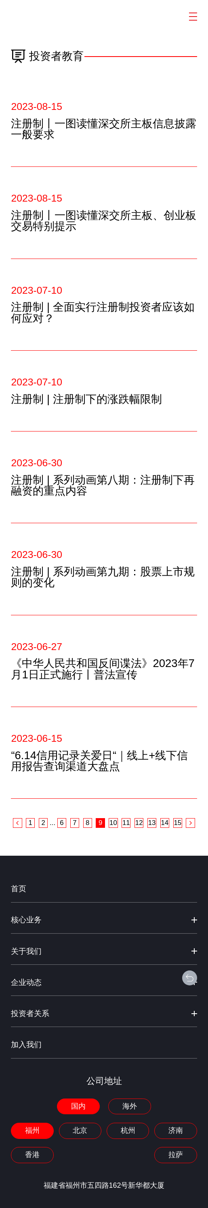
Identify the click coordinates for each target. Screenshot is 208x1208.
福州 (32, 1130)
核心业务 (26, 919)
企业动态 (26, 982)
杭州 (128, 1130)
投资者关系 (30, 1013)
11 (126, 823)
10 (113, 823)
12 (139, 823)
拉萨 (175, 1155)
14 (165, 823)
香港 (32, 1155)
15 (177, 823)
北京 (80, 1130)
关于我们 (26, 951)
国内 (78, 1106)
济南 (175, 1130)
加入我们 (26, 1044)
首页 (18, 888)
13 (152, 823)
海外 (129, 1106)
